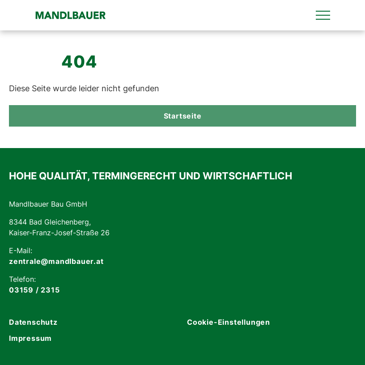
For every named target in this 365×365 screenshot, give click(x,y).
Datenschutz (33, 322)
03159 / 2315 (34, 289)
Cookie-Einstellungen (228, 322)
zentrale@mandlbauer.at (56, 261)
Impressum (30, 338)
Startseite (183, 115)
